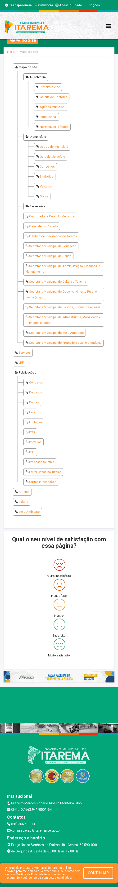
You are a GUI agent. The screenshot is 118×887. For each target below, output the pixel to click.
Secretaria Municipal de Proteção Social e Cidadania (65, 342)
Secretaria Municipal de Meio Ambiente (56, 332)
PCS (32, 452)
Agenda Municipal (52, 107)
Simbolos (46, 176)
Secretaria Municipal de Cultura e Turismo (57, 281)
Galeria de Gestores (53, 97)
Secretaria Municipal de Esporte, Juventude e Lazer (64, 307)
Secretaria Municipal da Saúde (50, 256)
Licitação (35, 422)
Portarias (35, 442)
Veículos (46, 186)
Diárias (34, 402)
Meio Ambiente (29, 511)
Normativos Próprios (54, 127)
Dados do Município (54, 146)
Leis (32, 412)
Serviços (24, 352)
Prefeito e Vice (50, 87)
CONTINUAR (98, 873)
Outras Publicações (42, 482)
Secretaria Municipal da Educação (52, 246)
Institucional (48, 117)
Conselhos (47, 166)
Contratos (36, 382)
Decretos (35, 392)
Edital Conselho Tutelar (45, 472)
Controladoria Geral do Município (52, 216)
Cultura (23, 502)
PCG (32, 432)
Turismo (24, 492)
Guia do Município (52, 156)
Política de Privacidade (31, 874)
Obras (44, 196)
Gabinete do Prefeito (43, 226)
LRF (21, 362)
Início (11, 51)
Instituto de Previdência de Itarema (53, 236)
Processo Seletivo (41, 462)
